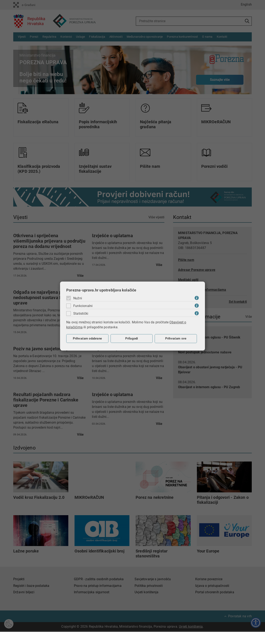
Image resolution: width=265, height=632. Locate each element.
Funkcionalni (83, 306)
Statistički (80, 313)
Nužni (77, 298)
